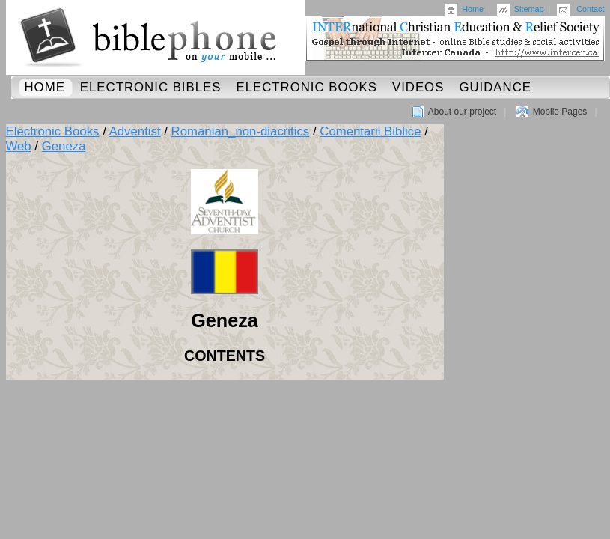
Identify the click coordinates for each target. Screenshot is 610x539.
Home (473, 8)
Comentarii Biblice (370, 131)
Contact (590, 8)
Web (18, 146)
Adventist (135, 131)
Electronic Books (306, 87)
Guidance (495, 87)
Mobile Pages (560, 111)
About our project (462, 111)
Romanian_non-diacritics (240, 131)
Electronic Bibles (151, 87)
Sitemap (529, 8)
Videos (418, 87)
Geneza (64, 146)
